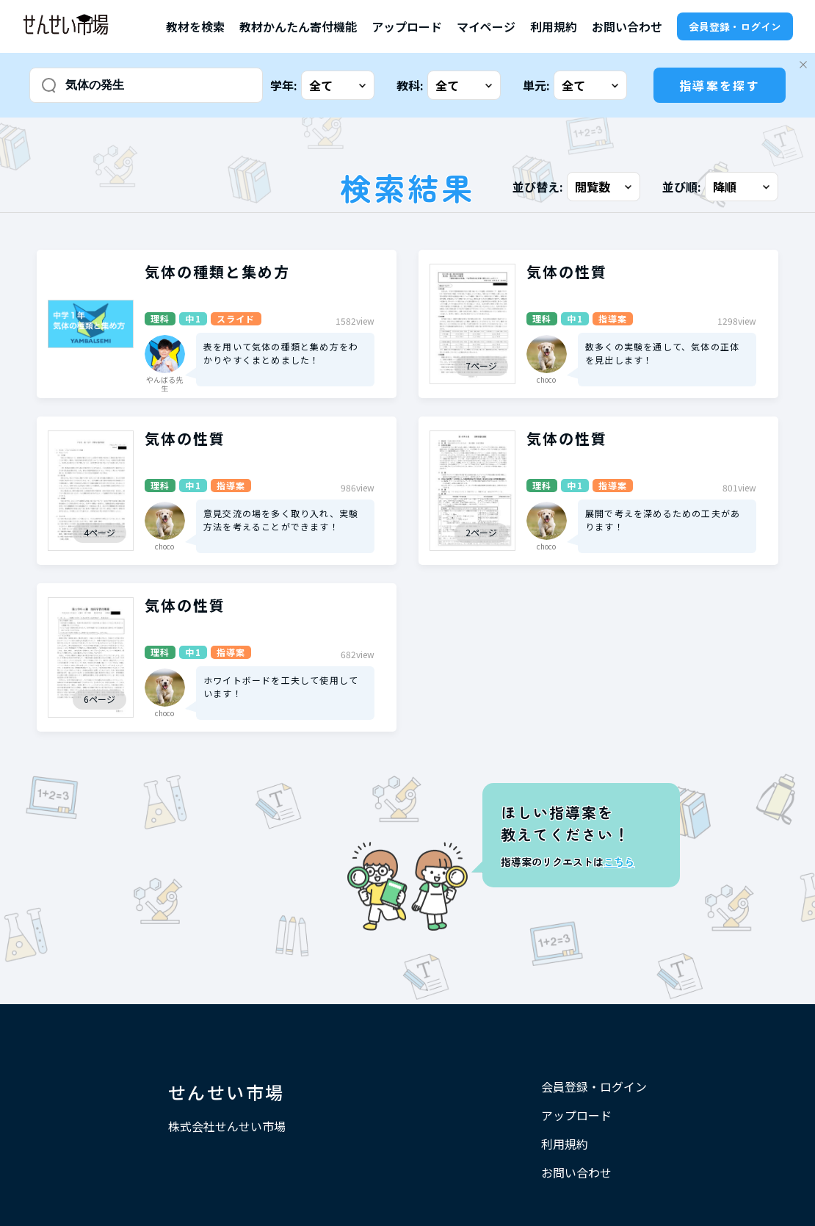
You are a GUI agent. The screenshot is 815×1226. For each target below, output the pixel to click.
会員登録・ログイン (735, 26)
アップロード (407, 26)
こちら (619, 861)
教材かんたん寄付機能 (298, 26)
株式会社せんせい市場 (227, 1126)
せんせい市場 (226, 1092)
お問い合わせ (627, 26)
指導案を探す (719, 85)
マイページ (486, 26)
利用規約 (553, 26)
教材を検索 (195, 26)
